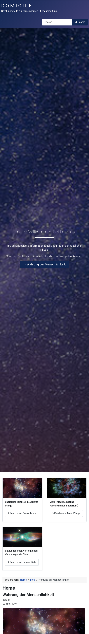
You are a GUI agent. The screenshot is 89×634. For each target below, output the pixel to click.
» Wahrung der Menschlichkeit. (44, 264)
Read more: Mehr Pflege (66, 513)
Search (80, 22)
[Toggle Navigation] (4, 22)
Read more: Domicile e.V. (22, 513)
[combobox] (57, 22)
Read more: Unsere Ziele (22, 562)
